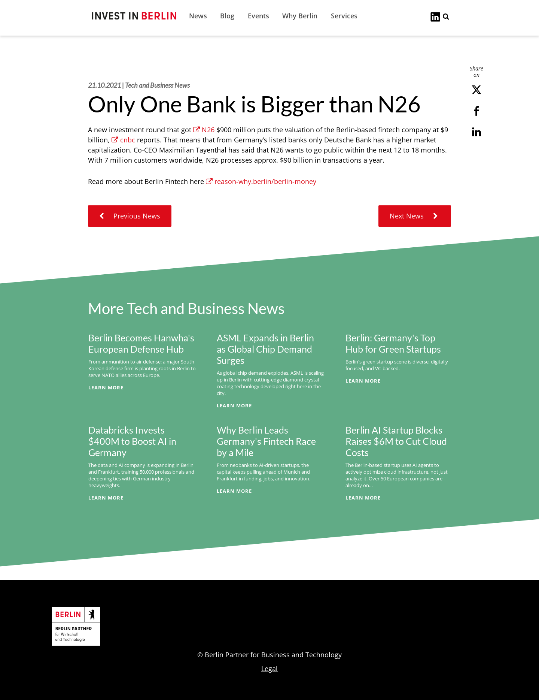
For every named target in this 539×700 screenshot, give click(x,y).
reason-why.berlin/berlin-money (261, 181)
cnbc (123, 139)
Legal (269, 668)
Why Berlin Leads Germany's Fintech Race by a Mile (266, 441)
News (198, 15)
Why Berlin (299, 15)
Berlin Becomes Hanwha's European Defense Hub (141, 343)
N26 (203, 129)
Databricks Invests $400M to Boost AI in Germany (132, 441)
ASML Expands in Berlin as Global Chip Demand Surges (265, 349)
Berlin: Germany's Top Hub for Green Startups (393, 343)
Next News (415, 215)
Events (258, 15)
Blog (227, 15)
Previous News (129, 215)
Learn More (106, 387)
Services (344, 15)
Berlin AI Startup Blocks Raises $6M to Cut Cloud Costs (396, 441)
